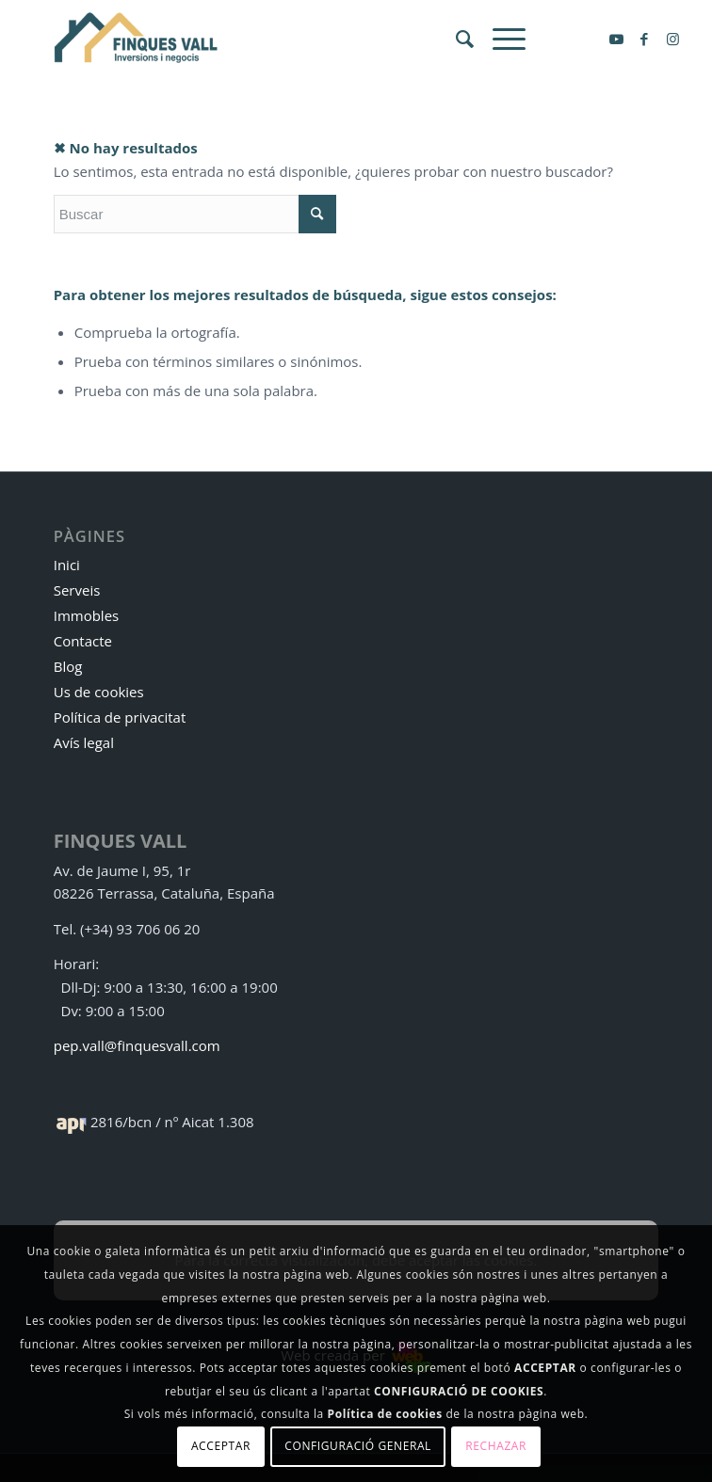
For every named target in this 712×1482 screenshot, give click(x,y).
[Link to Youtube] (616, 39)
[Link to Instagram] (672, 39)
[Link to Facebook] (644, 39)
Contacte (83, 640)
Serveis (77, 590)
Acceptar (221, 1446)
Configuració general (357, 1446)
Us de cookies (99, 691)
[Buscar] (455, 38)
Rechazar (495, 1446)
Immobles (87, 615)
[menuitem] (455, 38)
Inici (67, 564)
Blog (68, 666)
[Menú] (500, 38)
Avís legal (84, 742)
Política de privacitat (120, 717)
